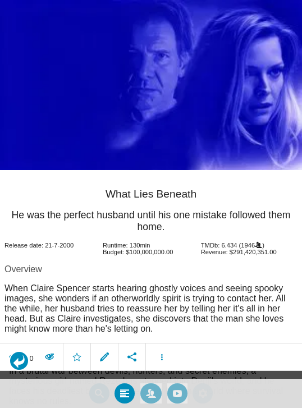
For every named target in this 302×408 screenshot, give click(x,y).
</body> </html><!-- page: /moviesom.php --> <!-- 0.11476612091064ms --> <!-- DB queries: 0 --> (151, 204)
